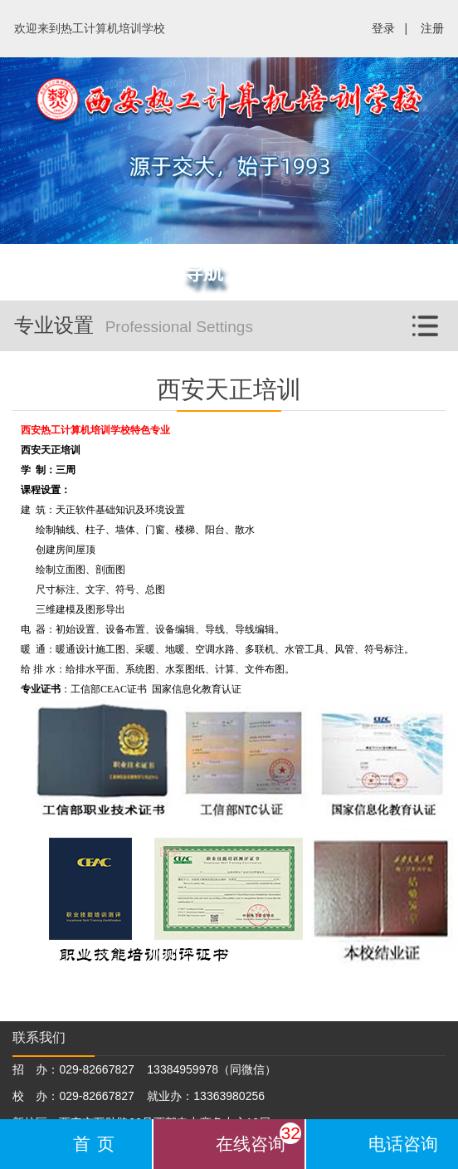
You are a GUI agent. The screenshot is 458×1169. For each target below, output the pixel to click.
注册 (432, 28)
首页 (97, 1143)
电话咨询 (403, 1143)
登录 (383, 28)
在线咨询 (258, 1138)
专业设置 (236, 319)
